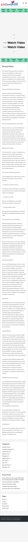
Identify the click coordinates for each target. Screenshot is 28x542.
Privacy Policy (5, 506)
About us (4, 499)
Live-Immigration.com (15, 518)
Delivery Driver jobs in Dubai (9, 484)
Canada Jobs (5, 451)
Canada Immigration (7, 449)
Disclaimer (4, 503)
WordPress (9, 519)
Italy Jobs (4, 460)
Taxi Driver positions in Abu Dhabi (10, 482)
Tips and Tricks (5, 465)
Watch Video (16, 42)
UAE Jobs (4, 467)
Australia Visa (5, 447)
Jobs (3, 462)
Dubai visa (4, 453)
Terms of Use (5, 508)
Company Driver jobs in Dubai (9, 486)
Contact (4, 501)
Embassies (4, 456)
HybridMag (17, 519)
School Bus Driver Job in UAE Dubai (11, 488)
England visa (5, 458)
